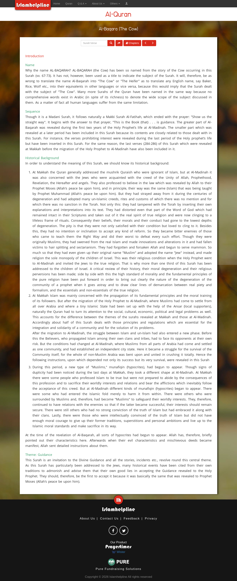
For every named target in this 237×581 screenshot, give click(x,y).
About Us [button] (98, 3)
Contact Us (109, 518)
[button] (126, 3)
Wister (118, 552)
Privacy (151, 518)
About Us (87, 518)
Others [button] (115, 3)
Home (56, 3)
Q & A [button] (82, 3)
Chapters (132, 43)
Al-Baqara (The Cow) (118, 29)
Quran (68, 3)
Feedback (132, 518)
